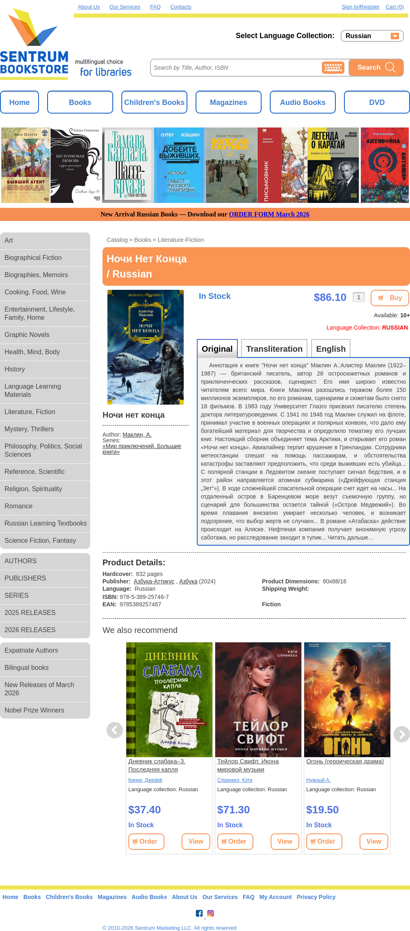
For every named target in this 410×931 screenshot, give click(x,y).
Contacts (181, 7)
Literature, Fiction (30, 411)
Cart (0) (395, 7)
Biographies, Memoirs (36, 274)
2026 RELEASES (30, 629)
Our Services (124, 7)
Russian (358, 36)
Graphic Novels (27, 334)
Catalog (117, 239)
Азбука (188, 581)
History (15, 369)
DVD (377, 102)
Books (80, 102)
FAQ (155, 7)
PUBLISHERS (25, 578)
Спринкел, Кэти (235, 780)
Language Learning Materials (33, 390)
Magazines (228, 102)
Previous (116, 730)
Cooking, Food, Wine (35, 292)
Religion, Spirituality (33, 488)
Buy (396, 297)
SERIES (17, 595)
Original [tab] (217, 348)
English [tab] (331, 348)
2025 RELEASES (30, 612)
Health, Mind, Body (32, 351)
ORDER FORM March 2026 (269, 214)
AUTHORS (20, 561)
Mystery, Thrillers (29, 429)
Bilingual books (27, 667)
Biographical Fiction (33, 257)
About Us (89, 7)
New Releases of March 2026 (39, 689)
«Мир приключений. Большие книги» (141, 449)
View (196, 841)
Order (148, 841)
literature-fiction (181, 239)
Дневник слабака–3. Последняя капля (156, 765)
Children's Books (154, 102)
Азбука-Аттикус (154, 581)
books (142, 239)
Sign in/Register (361, 7)
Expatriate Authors (31, 650)
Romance (18, 506)
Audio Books (303, 102)
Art (9, 240)
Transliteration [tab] (274, 348)
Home (19, 102)
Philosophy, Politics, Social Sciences (43, 450)
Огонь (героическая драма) (345, 761)
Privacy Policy (316, 897)
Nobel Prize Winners (34, 710)
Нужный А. (318, 780)
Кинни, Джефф (145, 780)
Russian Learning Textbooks (46, 523)
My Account (276, 897)
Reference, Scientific (35, 471)
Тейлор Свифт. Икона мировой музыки (248, 765)
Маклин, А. (137, 434)
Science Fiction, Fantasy (40, 540)
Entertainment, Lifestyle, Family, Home (40, 313)
